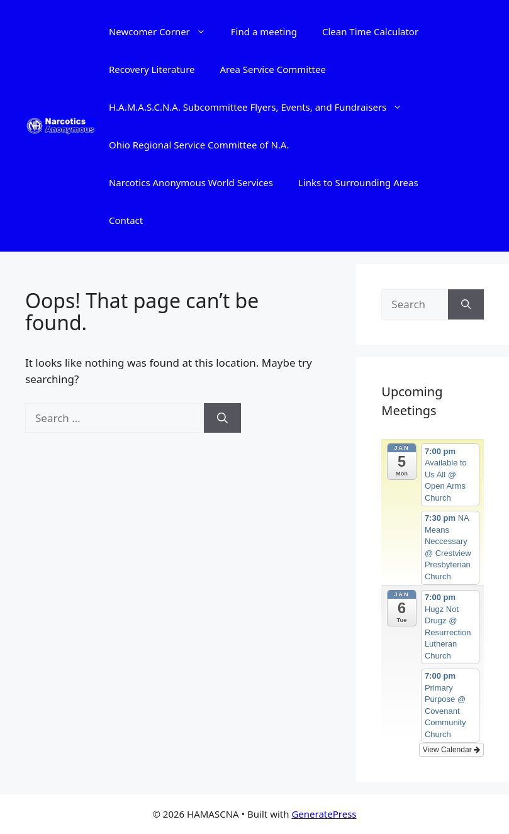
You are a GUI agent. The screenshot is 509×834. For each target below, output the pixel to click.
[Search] (222, 418)
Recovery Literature (152, 69)
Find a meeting (264, 31)
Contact (126, 220)
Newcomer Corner (163, 31)
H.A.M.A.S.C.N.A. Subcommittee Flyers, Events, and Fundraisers (262, 107)
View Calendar (451, 749)
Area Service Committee (272, 69)
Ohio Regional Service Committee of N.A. (199, 144)
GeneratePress (323, 814)
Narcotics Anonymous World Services (191, 182)
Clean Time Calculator (370, 31)
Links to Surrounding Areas (358, 182)
